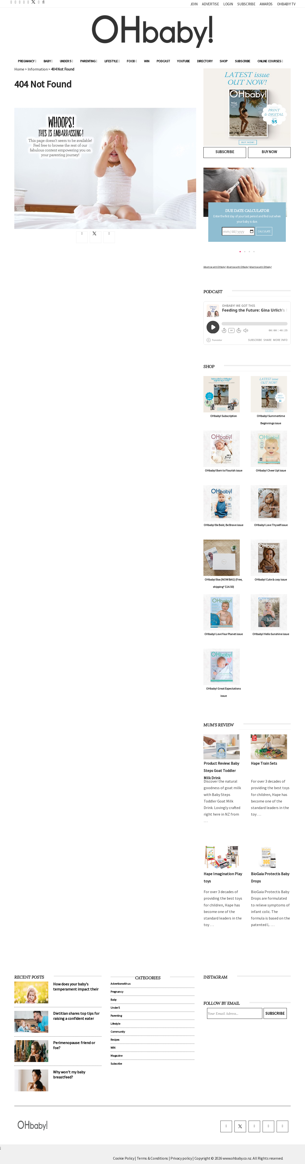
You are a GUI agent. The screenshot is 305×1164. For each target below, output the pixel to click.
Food (132, 61)
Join (194, 4)
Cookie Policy (123, 1158)
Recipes (115, 1039)
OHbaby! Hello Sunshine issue (270, 634)
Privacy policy (181, 1158)
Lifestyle (112, 61)
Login (228, 4)
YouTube (183, 61)
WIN (146, 61)
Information (38, 69)
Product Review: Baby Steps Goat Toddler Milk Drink (221, 770)
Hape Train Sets (264, 763)
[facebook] (226, 1126)
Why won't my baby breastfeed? (69, 1074)
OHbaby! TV (286, 4)
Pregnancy (27, 61)
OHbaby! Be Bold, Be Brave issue (223, 525)
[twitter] (32, 2)
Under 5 (66, 61)
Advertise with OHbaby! (214, 266)
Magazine (116, 1055)
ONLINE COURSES (270, 61)
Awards (266, 4)
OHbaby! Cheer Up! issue (271, 470)
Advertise (210, 4)
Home (19, 69)
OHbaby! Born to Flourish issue (223, 470)
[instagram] (254, 1126)
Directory (204, 61)
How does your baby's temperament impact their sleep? (75, 989)
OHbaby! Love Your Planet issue (223, 634)
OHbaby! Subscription (223, 416)
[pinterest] (268, 1126)
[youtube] (282, 1126)
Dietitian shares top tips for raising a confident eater (76, 1016)
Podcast (163, 61)
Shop (224, 61)
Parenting (88, 61)
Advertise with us (120, 983)
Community (118, 1031)
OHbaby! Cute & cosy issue (271, 579)
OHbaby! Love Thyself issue (271, 525)
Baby (48, 61)
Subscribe (246, 4)
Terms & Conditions (153, 1158)
